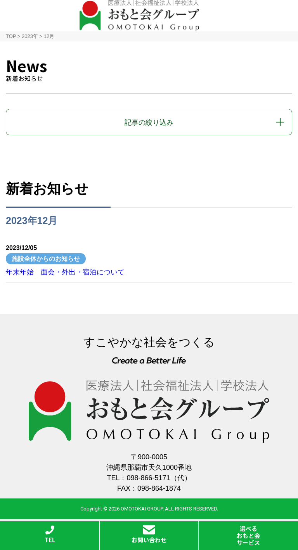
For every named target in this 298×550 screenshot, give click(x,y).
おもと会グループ (139, 15)
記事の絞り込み (149, 122)
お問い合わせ (149, 534)
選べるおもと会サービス (248, 535)
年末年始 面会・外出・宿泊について (65, 272)
